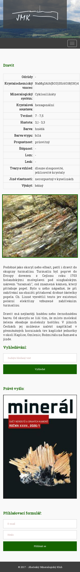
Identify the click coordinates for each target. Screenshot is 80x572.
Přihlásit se (40, 546)
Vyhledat (40, 369)
